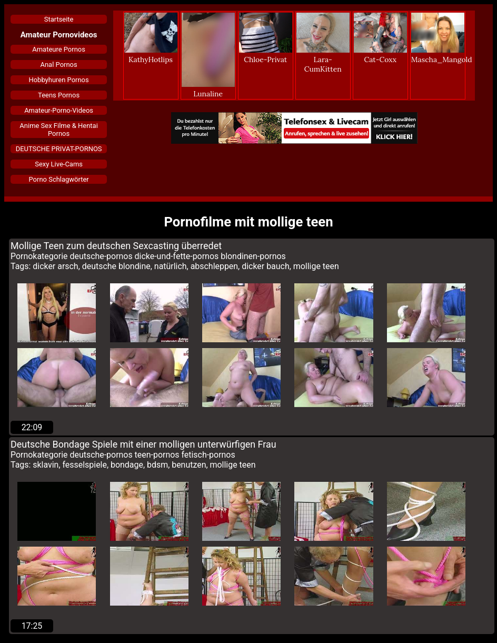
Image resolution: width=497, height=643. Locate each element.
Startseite (59, 19)
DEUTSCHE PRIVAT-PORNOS (59, 149)
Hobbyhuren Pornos (58, 80)
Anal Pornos (58, 64)
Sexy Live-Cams (59, 164)
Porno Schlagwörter (59, 179)
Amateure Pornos (58, 49)
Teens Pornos (58, 95)
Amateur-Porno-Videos (58, 110)
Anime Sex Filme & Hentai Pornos (58, 129)
